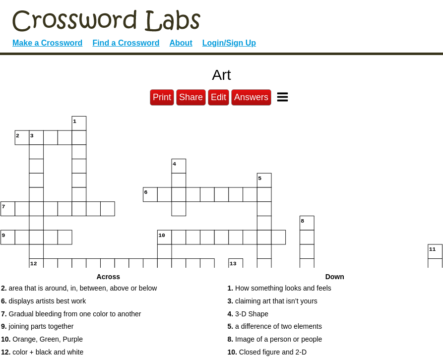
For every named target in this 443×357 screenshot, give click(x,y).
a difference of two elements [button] (275, 326)
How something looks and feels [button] (279, 288)
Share (191, 97)
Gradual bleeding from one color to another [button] (71, 314)
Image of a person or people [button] (275, 339)
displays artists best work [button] (43, 301)
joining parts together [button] (37, 326)
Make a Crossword (47, 43)
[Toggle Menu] (282, 97)
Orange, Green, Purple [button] (42, 339)
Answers (251, 97)
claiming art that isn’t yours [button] (272, 301)
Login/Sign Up (229, 43)
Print (162, 97)
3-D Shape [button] (248, 314)
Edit (218, 97)
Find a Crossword (125, 43)
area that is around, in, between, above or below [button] (79, 288)
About (181, 43)
